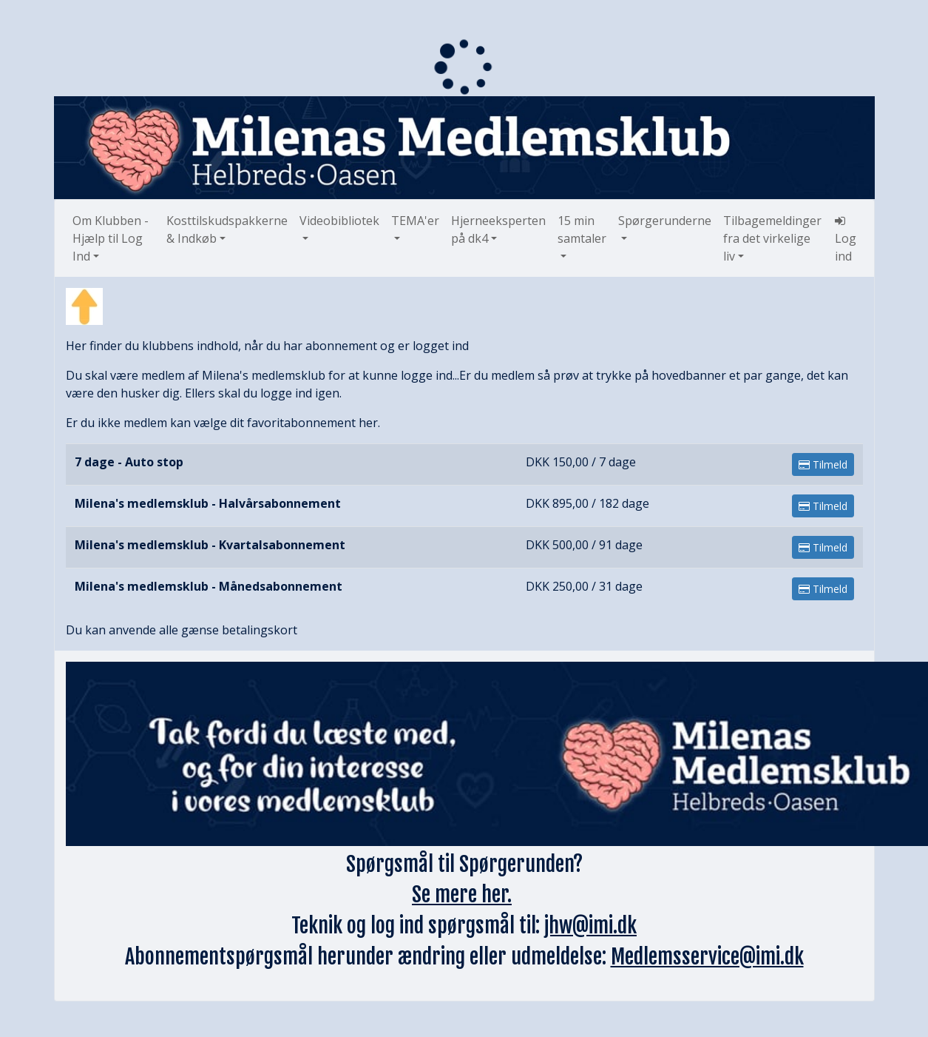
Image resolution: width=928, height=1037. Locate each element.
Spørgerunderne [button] (664, 220)
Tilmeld (823, 464)
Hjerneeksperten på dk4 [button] (498, 229)
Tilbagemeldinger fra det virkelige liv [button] (772, 238)
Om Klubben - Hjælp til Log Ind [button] (110, 238)
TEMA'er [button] (415, 220)
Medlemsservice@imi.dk (707, 957)
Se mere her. (462, 894)
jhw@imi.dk (590, 926)
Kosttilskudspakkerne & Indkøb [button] (227, 229)
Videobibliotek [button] (339, 220)
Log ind (845, 239)
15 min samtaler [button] (582, 229)
